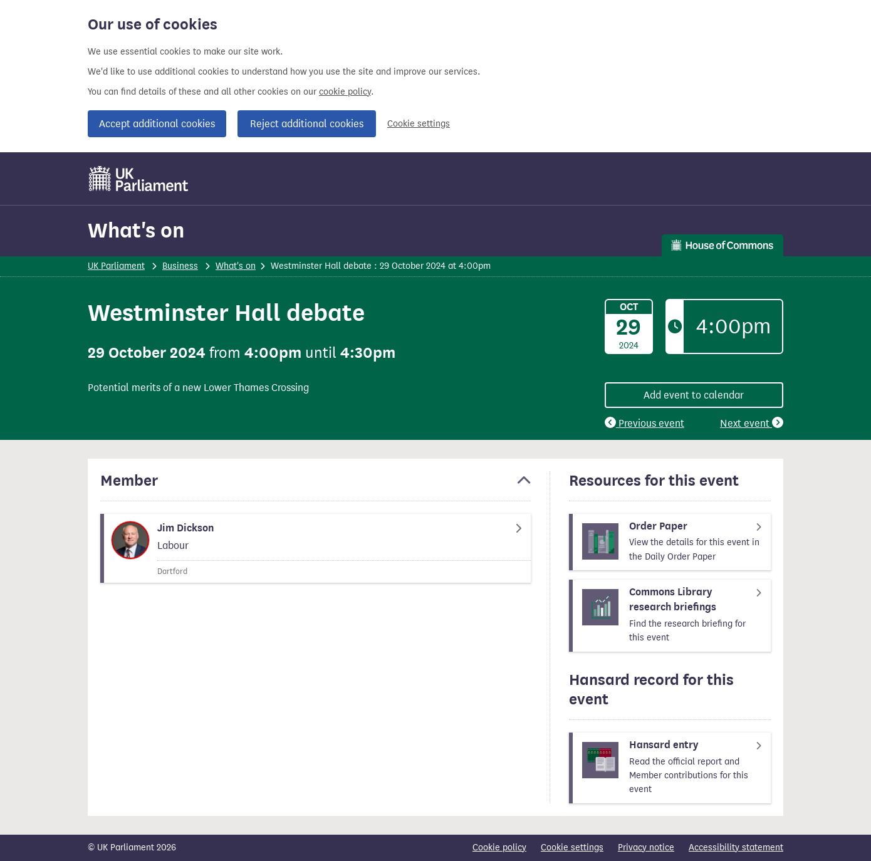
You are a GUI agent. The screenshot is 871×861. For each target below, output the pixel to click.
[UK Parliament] (139, 178)
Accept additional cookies (157, 124)
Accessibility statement (736, 847)
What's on (136, 230)
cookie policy (345, 91)
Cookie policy (499, 847)
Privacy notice (646, 847)
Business (180, 266)
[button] (315, 486)
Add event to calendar (694, 395)
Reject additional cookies (306, 124)
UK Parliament (116, 266)
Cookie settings (418, 123)
